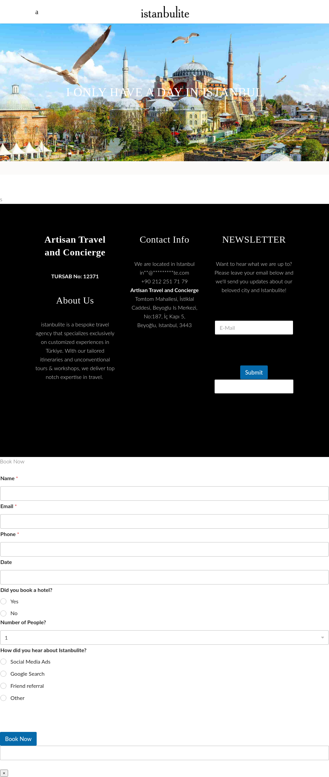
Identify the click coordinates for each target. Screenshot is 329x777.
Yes (14, 601)
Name (9, 478)
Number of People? (23, 622)
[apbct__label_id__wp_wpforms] (164, 753)
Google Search (27, 673)
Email (8, 506)
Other (17, 698)
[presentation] (265, 361)
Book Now (18, 738)
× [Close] (4, 773)
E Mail (254, 312)
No (13, 613)
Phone (9, 534)
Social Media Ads (30, 661)
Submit (254, 372)
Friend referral (27, 685)
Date (6, 562)
